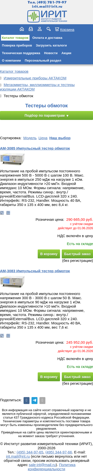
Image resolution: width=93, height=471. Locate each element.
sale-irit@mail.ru (42, 465)
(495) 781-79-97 (51, 2)
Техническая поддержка (21, 53)
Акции (66, 53)
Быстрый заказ (77, 254)
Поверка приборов (17, 45)
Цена (42, 138)
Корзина (67, 29)
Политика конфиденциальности (51, 467)
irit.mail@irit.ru (47, 6)
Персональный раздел (43, 60)
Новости (51, 53)
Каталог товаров (15, 38)
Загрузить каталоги (51, 45)
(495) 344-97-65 (30, 452)
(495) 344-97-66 (58, 452)
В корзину (49, 254)
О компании (11, 60)
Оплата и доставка (47, 38)
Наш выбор (59, 138)
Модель (30, 138)
